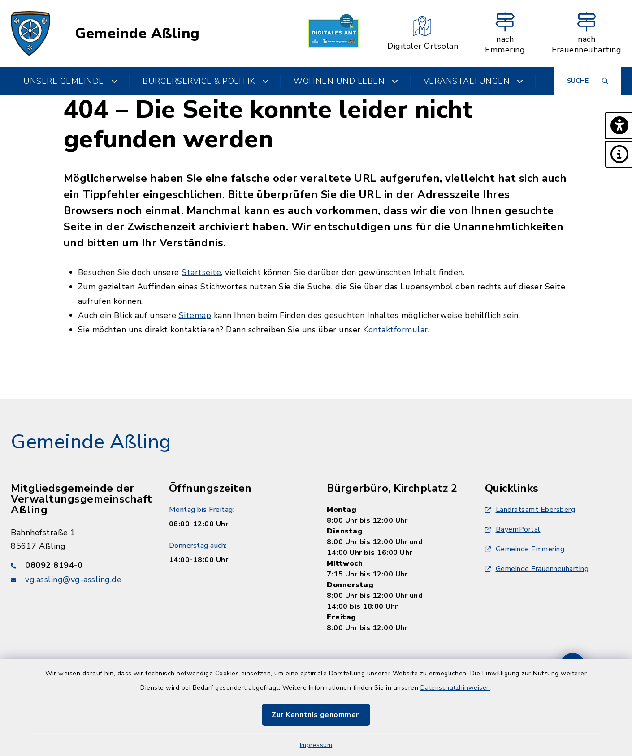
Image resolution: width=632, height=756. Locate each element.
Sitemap (195, 315)
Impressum (316, 745)
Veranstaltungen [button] (474, 81)
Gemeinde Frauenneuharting (537, 569)
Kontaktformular (395, 329)
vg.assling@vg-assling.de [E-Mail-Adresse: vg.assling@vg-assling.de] (73, 579)
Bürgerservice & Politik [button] (205, 81)
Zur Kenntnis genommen (316, 715)
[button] (618, 125)
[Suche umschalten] (587, 81)
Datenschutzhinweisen (455, 687)
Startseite (201, 272)
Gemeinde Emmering (525, 549)
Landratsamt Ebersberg (530, 510)
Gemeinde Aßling (137, 33)
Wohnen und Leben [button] (346, 81)
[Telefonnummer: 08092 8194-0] (79, 565)
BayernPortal (513, 529)
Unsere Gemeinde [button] (70, 81)
